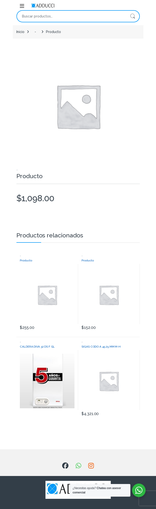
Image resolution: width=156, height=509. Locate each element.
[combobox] (71, 16)
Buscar (132, 16)
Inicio (20, 32)
